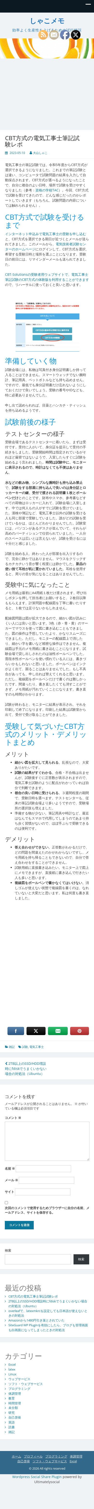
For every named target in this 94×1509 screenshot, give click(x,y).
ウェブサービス (19, 1379)
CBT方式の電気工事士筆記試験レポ (33, 1296)
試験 (25, 1047)
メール (11, 1180)
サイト (9, 1192)
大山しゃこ (40, 153)
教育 (11, 1398)
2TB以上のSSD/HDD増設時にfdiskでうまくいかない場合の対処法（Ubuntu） (26, 1068)
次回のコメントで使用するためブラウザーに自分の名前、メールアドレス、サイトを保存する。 (47, 1210)
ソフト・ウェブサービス (25, 1384)
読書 (11, 1427)
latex (11, 1369)
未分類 (13, 1408)
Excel (12, 1364)
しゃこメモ (47, 21)
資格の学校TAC (47, 190)
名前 (10, 1168)
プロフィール (33, 1456)
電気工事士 (36, 1047)
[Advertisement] (45, 91)
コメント (13, 1118)
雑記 (12, 1047)
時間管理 (14, 1403)
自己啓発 (14, 1417)
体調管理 (14, 1393)
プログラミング (19, 1388)
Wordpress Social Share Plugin (37, 1476)
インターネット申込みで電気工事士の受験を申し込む (45, 234)
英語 (11, 1422)
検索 (8, 1250)
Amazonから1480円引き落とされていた (36, 1320)
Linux (12, 1374)
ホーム (16, 1456)
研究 (11, 1412)
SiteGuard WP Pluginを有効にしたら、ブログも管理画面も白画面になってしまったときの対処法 (48, 1327)
